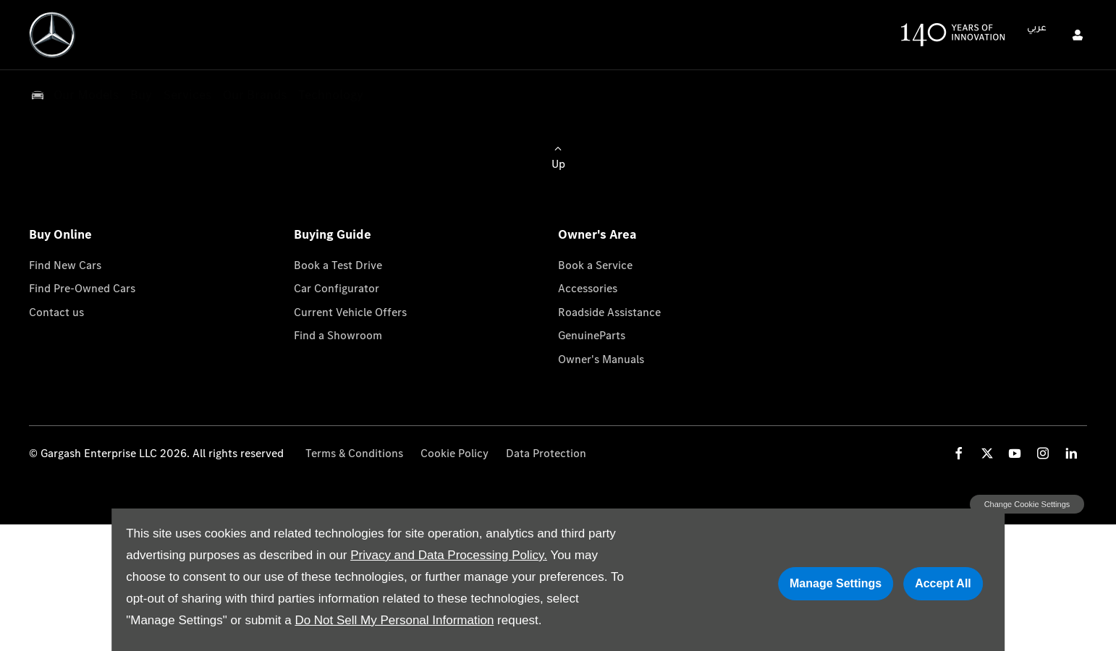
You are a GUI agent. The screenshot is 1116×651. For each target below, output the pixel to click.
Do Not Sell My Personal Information (394, 620)
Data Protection (546, 453)
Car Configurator (336, 288)
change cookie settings (1027, 504)
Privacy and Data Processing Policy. (448, 555)
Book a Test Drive (338, 265)
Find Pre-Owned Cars (82, 288)
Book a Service (595, 265)
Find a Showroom (338, 335)
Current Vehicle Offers (350, 312)
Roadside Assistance (609, 312)
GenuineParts (591, 335)
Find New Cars (65, 265)
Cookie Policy (454, 453)
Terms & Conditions (354, 453)
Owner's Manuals (601, 359)
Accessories (587, 288)
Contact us (56, 312)
